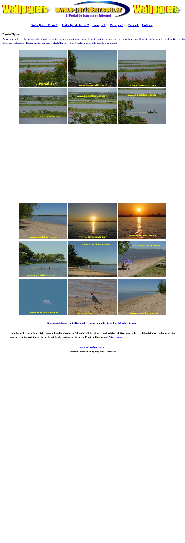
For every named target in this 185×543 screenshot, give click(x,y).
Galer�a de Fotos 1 (44, 25)
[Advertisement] (92, 164)
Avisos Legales (116, 337)
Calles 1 (133, 25)
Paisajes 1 (99, 25)
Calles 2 (147, 25)
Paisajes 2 (116, 25)
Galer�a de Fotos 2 (75, 25)
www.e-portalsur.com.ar (92, 347)
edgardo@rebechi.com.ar (124, 323)
